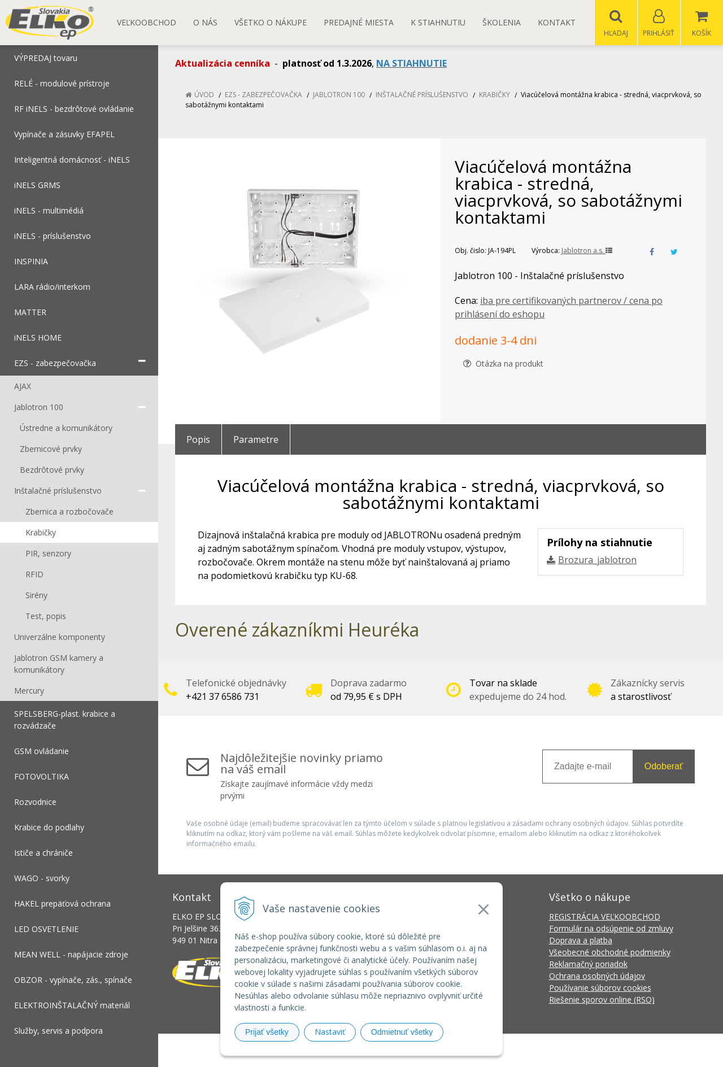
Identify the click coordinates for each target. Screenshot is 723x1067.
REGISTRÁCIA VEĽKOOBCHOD (604, 917)
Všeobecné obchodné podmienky (609, 952)
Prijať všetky (267, 1031)
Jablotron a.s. (586, 251)
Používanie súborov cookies (600, 988)
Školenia (501, 22)
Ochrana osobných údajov (597, 976)
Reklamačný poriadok (588, 964)
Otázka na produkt (503, 364)
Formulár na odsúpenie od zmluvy (611, 929)
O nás (205, 22)
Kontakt (557, 22)
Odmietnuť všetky (402, 1031)
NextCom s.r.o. (564, 1050)
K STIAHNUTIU (438, 22)
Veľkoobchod (146, 22)
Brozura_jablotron (597, 560)
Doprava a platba (580, 940)
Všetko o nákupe (270, 22)
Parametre (255, 440)
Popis (198, 440)
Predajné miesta (359, 22)
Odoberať (663, 767)
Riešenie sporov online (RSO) (602, 1000)
